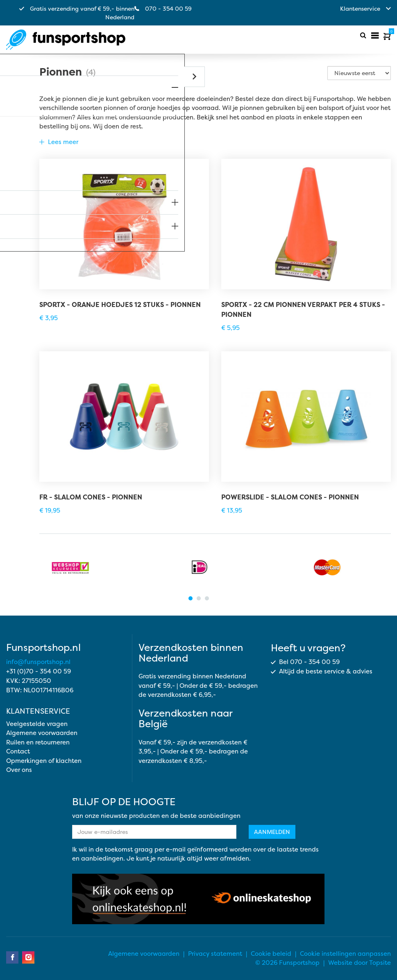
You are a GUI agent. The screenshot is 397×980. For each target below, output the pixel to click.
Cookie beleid (271, 953)
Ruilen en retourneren (38, 742)
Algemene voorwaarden (41, 732)
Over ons (19, 769)
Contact (18, 751)
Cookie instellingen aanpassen (345, 953)
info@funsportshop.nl (38, 661)
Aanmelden (272, 832)
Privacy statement (215, 953)
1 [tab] (190, 598)
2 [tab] (198, 598)
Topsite (380, 962)
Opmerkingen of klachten (44, 760)
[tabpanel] (70, 567)
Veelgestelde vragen (37, 723)
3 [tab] (207, 598)
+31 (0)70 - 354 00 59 (38, 671)
